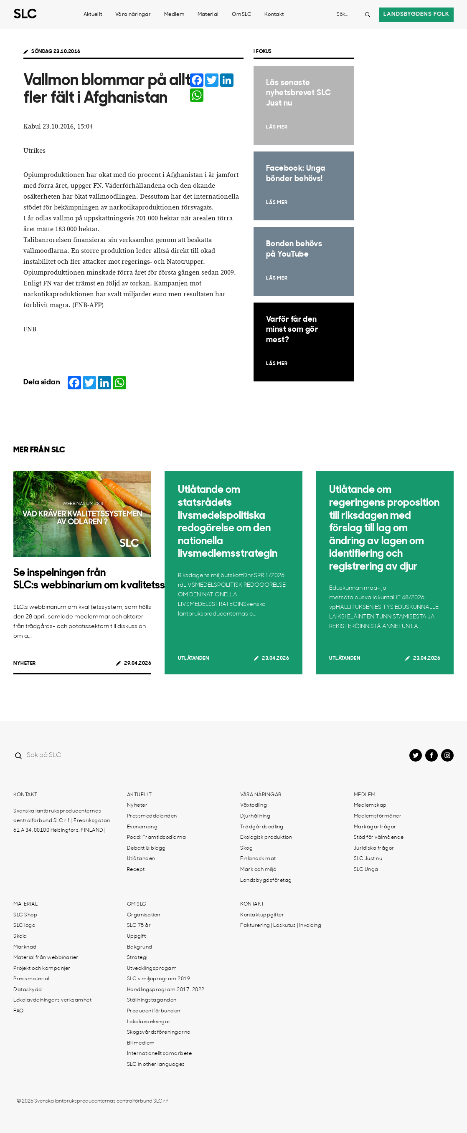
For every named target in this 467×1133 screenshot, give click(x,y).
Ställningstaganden (152, 1000)
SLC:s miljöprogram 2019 (158, 979)
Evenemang (142, 827)
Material (208, 14)
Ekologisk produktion (266, 837)
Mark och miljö (258, 869)
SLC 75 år (139, 925)
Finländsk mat (258, 858)
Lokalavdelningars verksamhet (52, 1000)
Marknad (25, 947)
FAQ (18, 1011)
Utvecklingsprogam (152, 968)
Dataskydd (27, 989)
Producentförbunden (153, 1011)
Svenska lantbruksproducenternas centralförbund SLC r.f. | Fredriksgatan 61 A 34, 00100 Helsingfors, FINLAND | (61, 821)
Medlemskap (370, 805)
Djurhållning (255, 816)
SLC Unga (366, 869)
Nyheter (24, 663)
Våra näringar (133, 14)
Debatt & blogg (146, 848)
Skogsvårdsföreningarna (159, 1032)
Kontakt (274, 14)
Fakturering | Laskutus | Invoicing (280, 925)
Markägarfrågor (375, 827)
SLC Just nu (368, 858)
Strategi (137, 957)
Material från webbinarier (46, 957)
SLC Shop (25, 915)
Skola (20, 936)
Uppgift (136, 936)
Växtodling (253, 805)
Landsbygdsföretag (266, 880)
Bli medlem (141, 1043)
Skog (246, 848)
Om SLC (241, 14)
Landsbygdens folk (416, 14)
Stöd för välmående (379, 837)
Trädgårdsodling (262, 827)
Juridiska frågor (374, 848)
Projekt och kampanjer (42, 968)
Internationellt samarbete (159, 1053)
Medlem (174, 14)
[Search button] (367, 14)
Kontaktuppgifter (262, 915)
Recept (136, 869)
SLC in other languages (156, 1064)
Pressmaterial (31, 979)
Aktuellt (93, 14)
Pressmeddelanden (152, 816)
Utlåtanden (193, 658)
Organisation (143, 915)
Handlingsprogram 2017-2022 (166, 989)
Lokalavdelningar (149, 1021)
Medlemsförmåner (378, 816)
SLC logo (24, 925)
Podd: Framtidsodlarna (156, 837)
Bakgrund (139, 947)
